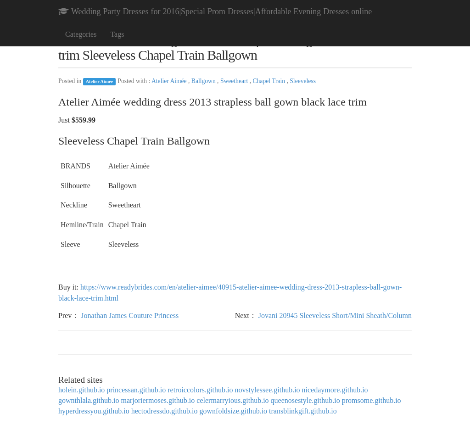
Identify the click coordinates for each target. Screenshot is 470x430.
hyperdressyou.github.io (93, 411)
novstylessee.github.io (267, 390)
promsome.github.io (371, 400)
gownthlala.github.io (88, 400)
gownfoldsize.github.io (234, 411)
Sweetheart (235, 81)
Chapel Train (269, 81)
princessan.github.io (136, 390)
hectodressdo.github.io (164, 411)
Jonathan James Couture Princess (130, 315)
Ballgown (204, 81)
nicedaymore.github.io (335, 390)
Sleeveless (303, 81)
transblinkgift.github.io (303, 411)
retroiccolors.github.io (200, 390)
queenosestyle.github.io (305, 400)
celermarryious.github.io (232, 400)
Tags (117, 34)
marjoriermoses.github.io (158, 400)
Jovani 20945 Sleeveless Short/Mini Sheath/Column (335, 315)
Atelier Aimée (99, 81)
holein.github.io (81, 390)
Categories (80, 34)
